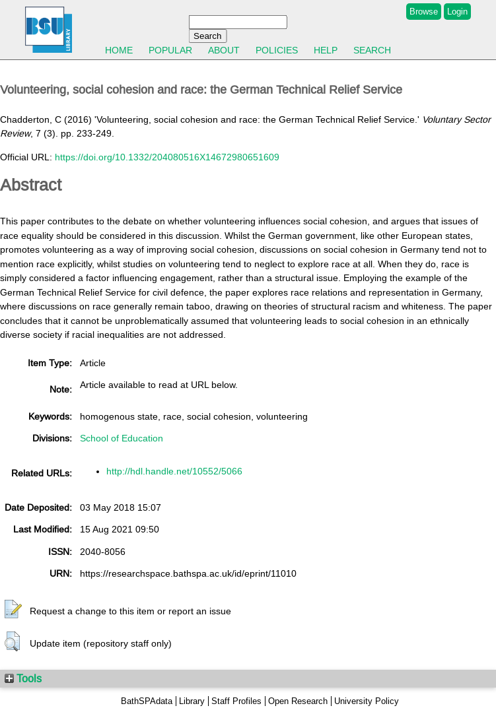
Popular (170, 50)
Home (119, 50)
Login (457, 11)
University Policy (366, 701)
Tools (23, 678)
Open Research (298, 701)
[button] (13, 610)
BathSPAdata (146, 701)
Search (372, 50)
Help (325, 50)
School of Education (121, 438)
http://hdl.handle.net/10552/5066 (174, 471)
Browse (423, 11)
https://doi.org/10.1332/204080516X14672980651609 (167, 157)
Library (192, 701)
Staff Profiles (236, 701)
